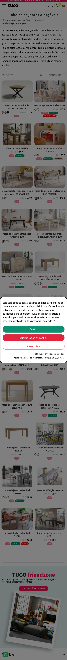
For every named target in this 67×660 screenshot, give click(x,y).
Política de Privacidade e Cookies (49, 354)
